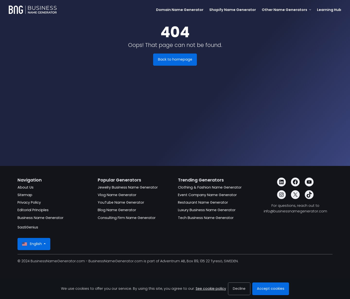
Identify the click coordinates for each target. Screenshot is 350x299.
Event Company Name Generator (207, 194)
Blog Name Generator (117, 210)
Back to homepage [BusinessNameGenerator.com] (175, 59)
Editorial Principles (33, 210)
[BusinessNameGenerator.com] (33, 9)
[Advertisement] (175, 125)
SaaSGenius (28, 227)
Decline (239, 288)
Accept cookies (270, 288)
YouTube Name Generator (121, 202)
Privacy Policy (29, 202)
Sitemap (25, 194)
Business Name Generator (40, 217)
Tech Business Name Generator (206, 217)
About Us (26, 187)
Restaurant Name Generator (203, 202)
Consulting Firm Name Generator (127, 217)
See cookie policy (211, 288)
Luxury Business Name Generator (207, 210)
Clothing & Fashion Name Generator (210, 187)
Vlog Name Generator (117, 194)
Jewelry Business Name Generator (128, 187)
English (32, 243)
